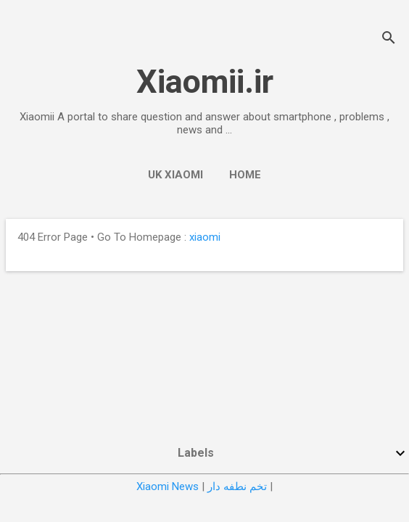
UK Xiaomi (175, 174)
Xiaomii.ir (204, 81)
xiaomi (204, 237)
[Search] (388, 39)
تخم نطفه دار (237, 486)
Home (245, 174)
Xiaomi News (167, 486)
